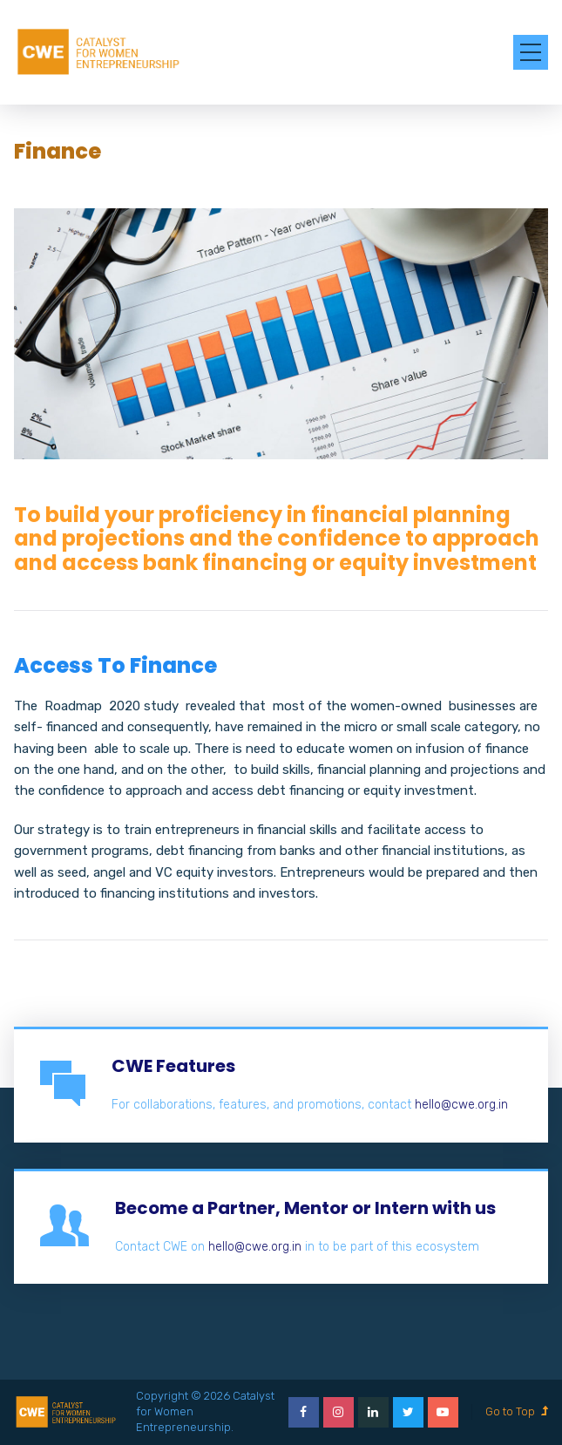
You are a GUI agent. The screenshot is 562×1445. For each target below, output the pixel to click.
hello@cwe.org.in (461, 1104)
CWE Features (173, 1066)
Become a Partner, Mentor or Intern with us (305, 1208)
